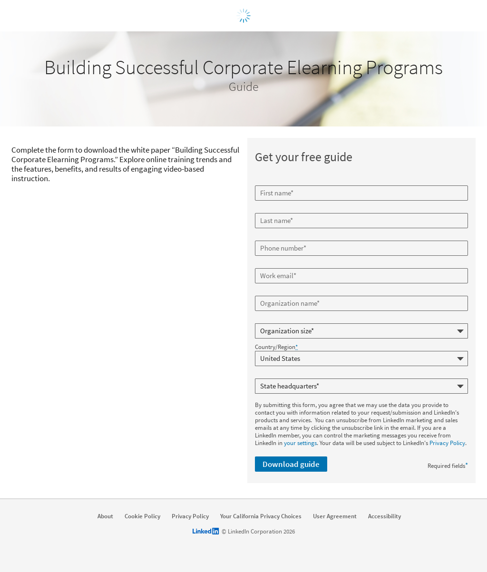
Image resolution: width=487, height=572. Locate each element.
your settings (300, 443)
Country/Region (276, 347)
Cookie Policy (142, 516)
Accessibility (384, 516)
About (105, 516)
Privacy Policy (447, 443)
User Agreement (335, 516)
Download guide (291, 464)
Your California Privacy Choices (261, 516)
